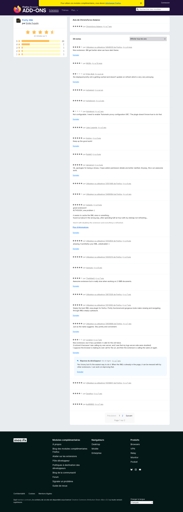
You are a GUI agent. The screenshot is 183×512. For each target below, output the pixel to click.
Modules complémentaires (66, 440)
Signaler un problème (62, 481)
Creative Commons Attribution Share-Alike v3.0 (90, 500)
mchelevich (90, 101)
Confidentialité (19, 494)
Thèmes (64, 10)
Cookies (32, 494)
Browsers (135, 444)
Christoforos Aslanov (94, 26)
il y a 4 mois (127, 47)
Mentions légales (45, 494)
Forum (55, 477)
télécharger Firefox (113, 3)
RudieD (89, 154)
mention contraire (24, 500)
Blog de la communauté (64, 472)
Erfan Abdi (90, 74)
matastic (89, 205)
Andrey (89, 138)
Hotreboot (90, 111)
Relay (133, 453)
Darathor (89, 394)
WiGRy (88, 63)
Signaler (76, 55)
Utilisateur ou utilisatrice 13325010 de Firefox (104, 257)
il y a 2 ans (100, 101)
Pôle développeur (61, 460)
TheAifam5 (90, 278)
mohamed (90, 90)
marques (89, 268)
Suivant (129, 416)
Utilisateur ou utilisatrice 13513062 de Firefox (104, 305)
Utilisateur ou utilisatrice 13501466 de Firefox (104, 184)
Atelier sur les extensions (64, 456)
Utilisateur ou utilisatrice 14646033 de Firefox (104, 47)
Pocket (134, 462)
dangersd (90, 165)
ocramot (89, 340)
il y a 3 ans (102, 128)
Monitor (134, 457)
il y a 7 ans (107, 26)
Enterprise (96, 453)
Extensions (54, 10)
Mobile (95, 448)
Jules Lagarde (91, 128)
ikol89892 (90, 404)
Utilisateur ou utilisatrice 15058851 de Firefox (104, 383)
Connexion (165, 3)
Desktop (96, 444)
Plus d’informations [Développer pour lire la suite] (80, 227)
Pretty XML (27, 20)
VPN (133, 448)
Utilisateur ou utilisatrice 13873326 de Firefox (104, 294)
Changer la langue (138, 499)
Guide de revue (59, 486)
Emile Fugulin (32, 23)
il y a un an (99, 74)
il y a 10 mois (97, 63)
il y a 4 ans (97, 154)
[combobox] (153, 9)
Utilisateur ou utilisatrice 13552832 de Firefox (104, 241)
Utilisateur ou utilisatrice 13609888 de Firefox (104, 324)
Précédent (111, 416)
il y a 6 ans (98, 205)
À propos (56, 444)
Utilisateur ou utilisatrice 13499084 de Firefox (104, 194)
